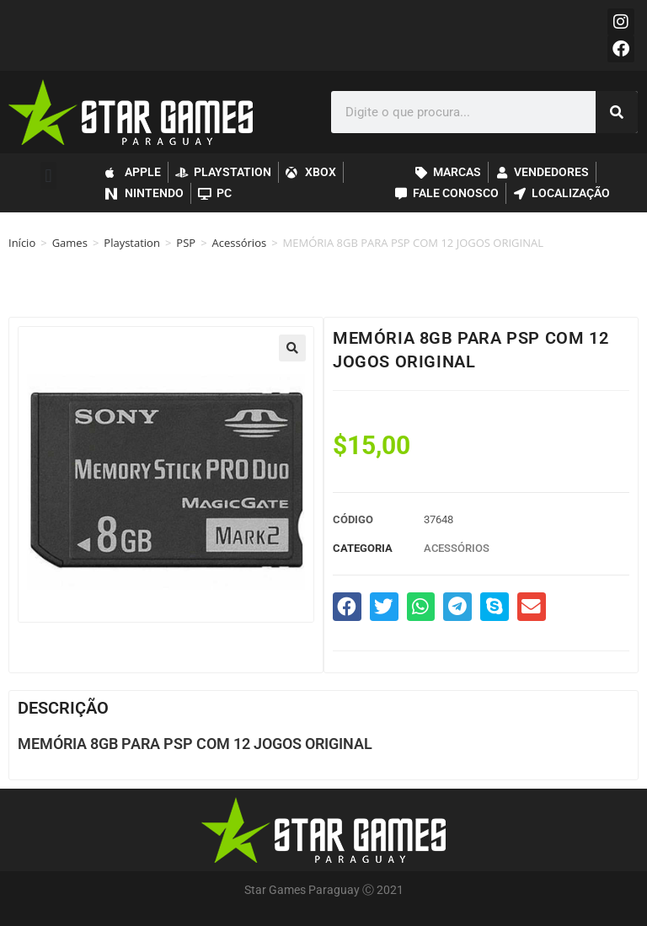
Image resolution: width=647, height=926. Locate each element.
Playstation (132, 242)
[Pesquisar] (617, 112)
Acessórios (239, 242)
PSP (185, 242)
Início (21, 242)
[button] (48, 176)
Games (70, 242)
